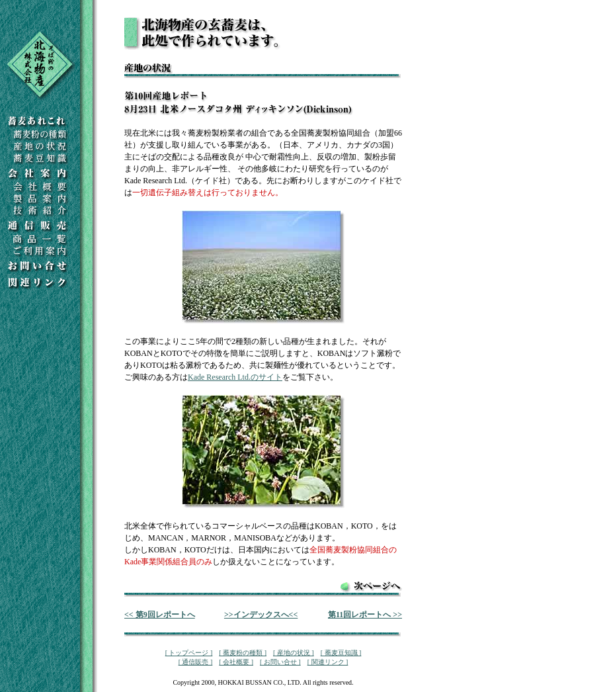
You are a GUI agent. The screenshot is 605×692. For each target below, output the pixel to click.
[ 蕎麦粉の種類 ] (242, 652)
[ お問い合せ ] (280, 662)
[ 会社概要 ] (236, 662)
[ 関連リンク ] (327, 662)
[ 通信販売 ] (196, 662)
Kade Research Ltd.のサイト (235, 377)
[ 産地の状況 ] (293, 652)
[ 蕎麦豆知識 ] (341, 652)
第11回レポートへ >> (365, 614)
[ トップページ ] (189, 652)
